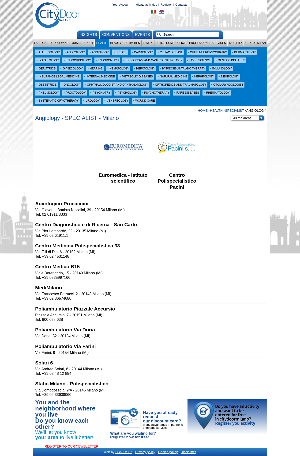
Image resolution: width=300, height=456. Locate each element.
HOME (203, 110)
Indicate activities (145, 4)
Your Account (121, 4)
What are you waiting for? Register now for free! (133, 435)
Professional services (207, 43)
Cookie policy (168, 452)
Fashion (40, 43)
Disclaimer (188, 452)
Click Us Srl (123, 452)
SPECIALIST (234, 110)
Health (101, 43)
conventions (116, 35)
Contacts (181, 4)
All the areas (248, 118)
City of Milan (255, 43)
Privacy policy (145, 452)
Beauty (115, 43)
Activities (132, 43)
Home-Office (176, 43)
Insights (88, 35)
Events (142, 35)
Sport (88, 43)
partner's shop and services (163, 426)
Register (166, 4)
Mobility (235, 43)
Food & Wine (58, 43)
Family (148, 43)
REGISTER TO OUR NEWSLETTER (71, 446)
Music (76, 43)
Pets (159, 43)
